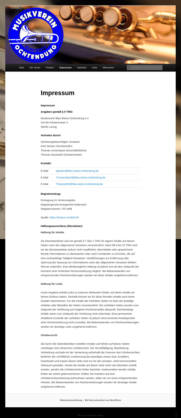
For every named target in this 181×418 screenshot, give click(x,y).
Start (21, 67)
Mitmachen (108, 67)
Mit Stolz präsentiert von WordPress (103, 400)
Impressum (65, 67)
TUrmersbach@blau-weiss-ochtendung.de (80, 177)
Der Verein (35, 67)
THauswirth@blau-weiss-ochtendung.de (79, 183)
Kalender (81, 67)
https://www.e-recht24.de (64, 217)
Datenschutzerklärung (71, 400)
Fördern (50, 67)
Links (94, 67)
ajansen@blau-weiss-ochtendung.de (77, 170)
